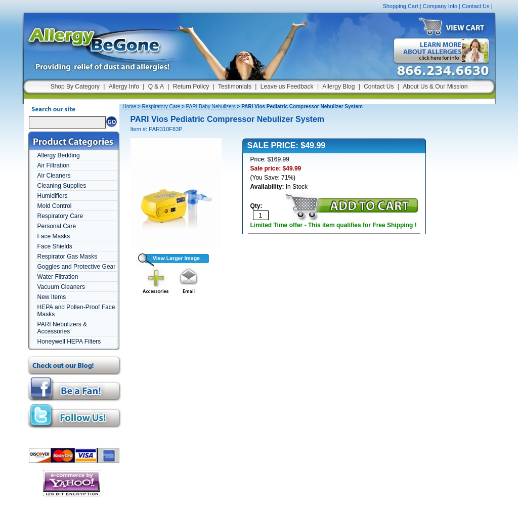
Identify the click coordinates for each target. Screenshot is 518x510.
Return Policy (191, 86)
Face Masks (53, 236)
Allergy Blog (338, 86)
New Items (51, 297)
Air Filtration (53, 165)
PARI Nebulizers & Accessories (62, 328)
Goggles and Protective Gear (76, 266)
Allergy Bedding (58, 155)
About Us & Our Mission (435, 86)
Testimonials (234, 86)
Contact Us (475, 6)
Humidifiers (52, 195)
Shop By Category (75, 86)
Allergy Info (124, 86)
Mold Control (54, 205)
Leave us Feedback (287, 86)
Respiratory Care (60, 216)
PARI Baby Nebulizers (211, 106)
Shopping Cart (400, 6)
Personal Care (56, 226)
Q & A (156, 86)
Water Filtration (57, 276)
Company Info (440, 6)
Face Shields (54, 246)
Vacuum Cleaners (61, 286)
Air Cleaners (54, 175)
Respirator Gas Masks (67, 256)
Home (130, 106)
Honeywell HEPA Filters (69, 341)
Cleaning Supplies (62, 185)
